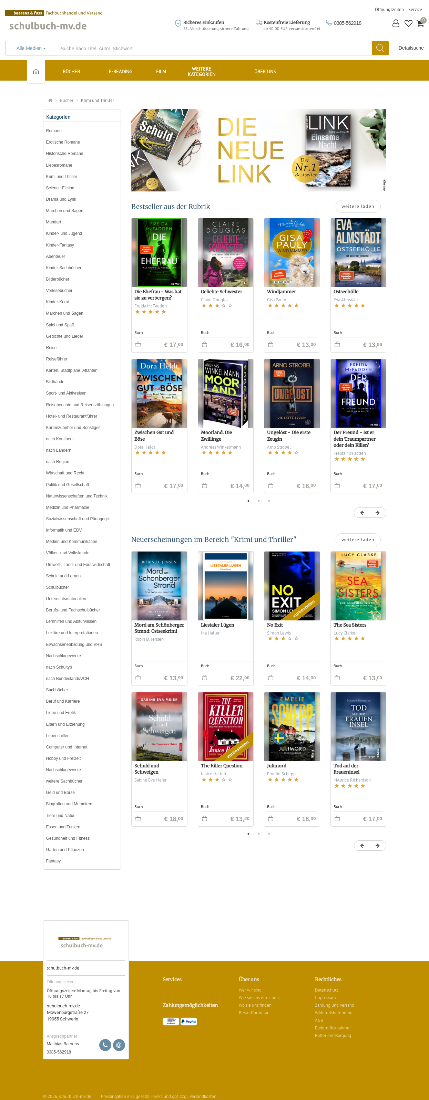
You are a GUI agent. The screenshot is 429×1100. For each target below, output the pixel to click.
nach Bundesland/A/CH (67, 678)
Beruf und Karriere (63, 701)
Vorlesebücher (59, 290)
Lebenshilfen (58, 735)
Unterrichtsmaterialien (66, 598)
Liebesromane (59, 165)
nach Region (57, 461)
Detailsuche (411, 48)
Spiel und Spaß (60, 325)
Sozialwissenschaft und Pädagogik (78, 518)
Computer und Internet (67, 747)
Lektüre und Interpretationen (72, 632)
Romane (54, 130)
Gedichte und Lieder (64, 336)
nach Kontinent (60, 439)
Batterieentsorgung (333, 1035)
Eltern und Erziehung (65, 724)
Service (415, 9)
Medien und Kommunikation (72, 541)
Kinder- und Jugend (64, 233)
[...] (197, 48)
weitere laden (358, 206)
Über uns (265, 72)
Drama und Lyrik (61, 199)
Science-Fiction (60, 188)
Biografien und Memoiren (69, 804)
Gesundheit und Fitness (68, 838)
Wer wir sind (250, 990)
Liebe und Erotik (61, 712)
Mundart (53, 222)
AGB (319, 1020)
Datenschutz (326, 990)
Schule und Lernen (63, 576)
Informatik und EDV (64, 530)
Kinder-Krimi (57, 302)
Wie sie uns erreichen (259, 998)
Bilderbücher (57, 279)
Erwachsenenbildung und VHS (74, 644)
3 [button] (269, 500)
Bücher (66, 100)
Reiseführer (57, 359)
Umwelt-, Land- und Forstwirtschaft (78, 564)
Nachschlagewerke (63, 655)
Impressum (325, 998)
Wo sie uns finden (255, 1005)
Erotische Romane (63, 142)
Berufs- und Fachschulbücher (73, 610)
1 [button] (248, 500)
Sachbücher (57, 690)
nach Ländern (58, 450)
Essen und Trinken (63, 827)
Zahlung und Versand (334, 1005)
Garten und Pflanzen (65, 849)
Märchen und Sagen (64, 210)
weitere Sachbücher (64, 781)
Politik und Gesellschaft (67, 484)
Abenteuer (55, 256)
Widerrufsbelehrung (334, 1013)
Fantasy (53, 861)
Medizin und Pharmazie (67, 507)
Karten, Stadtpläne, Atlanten (72, 370)
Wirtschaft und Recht (65, 473)
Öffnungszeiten (389, 9)
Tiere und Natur (60, 815)
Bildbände (55, 381)
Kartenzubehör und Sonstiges (73, 427)
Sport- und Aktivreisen (66, 393)
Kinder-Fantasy (60, 245)
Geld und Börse (60, 792)
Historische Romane (64, 153)
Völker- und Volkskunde (68, 553)
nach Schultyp (59, 667)
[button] (396, 24)
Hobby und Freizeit (63, 758)
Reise (51, 347)
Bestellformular (253, 1013)
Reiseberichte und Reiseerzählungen (80, 404)
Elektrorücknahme (332, 1028)
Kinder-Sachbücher (64, 267)
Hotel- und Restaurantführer (72, 416)
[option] (258, 359)
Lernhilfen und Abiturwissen (71, 621)
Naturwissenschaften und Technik (77, 496)
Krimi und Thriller (97, 100)
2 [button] (258, 500)
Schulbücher (57, 587)
